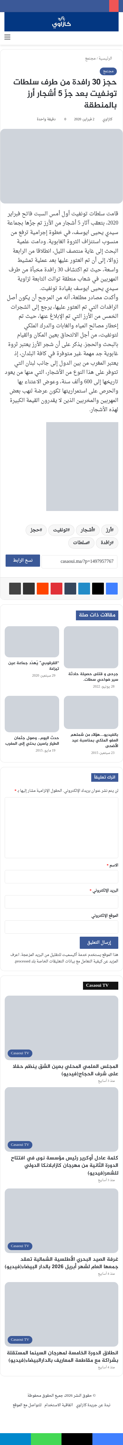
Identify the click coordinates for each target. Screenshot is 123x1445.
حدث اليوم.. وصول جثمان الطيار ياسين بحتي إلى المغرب (32, 741)
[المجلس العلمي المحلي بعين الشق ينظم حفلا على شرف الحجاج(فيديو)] (61, 1028)
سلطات (80, 543)
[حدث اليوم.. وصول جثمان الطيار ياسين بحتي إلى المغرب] (32, 714)
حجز (35, 530)
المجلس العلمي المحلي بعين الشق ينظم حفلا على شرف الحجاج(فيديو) (65, 1070)
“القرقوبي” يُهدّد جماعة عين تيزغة (33, 666)
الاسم (113, 865)
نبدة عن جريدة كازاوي (93, 1405)
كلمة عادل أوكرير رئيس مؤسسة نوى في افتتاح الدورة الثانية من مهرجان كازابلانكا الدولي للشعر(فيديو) (64, 1166)
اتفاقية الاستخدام (58, 1405)
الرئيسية (108, 58)
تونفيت (60, 530)
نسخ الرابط (23, 561)
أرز (108, 530)
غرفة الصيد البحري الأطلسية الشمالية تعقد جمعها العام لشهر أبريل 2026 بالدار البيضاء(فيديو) (61, 1263)
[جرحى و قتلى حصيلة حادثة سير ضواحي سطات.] (91, 647)
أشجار (87, 530)
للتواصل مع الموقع (27, 1405)
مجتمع (90, 58)
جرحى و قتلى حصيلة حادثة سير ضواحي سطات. (93, 677)
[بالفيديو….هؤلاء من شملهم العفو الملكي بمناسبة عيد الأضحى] (91, 712)
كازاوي (107, 119)
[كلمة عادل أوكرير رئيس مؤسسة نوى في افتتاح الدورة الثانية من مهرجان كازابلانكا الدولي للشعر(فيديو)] (61, 1119)
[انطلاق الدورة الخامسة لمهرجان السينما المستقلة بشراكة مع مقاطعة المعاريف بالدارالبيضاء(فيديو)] (61, 1314)
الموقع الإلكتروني (104, 915)
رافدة (106, 543)
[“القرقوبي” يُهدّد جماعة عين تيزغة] (32, 641)
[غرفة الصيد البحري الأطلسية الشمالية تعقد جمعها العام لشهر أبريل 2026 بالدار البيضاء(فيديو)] (61, 1220)
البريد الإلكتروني (104, 890)
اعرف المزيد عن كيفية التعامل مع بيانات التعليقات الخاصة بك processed (64, 958)
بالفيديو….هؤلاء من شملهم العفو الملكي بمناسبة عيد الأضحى (94, 740)
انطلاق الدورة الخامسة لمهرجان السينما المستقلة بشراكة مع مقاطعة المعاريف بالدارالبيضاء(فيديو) (62, 1357)
